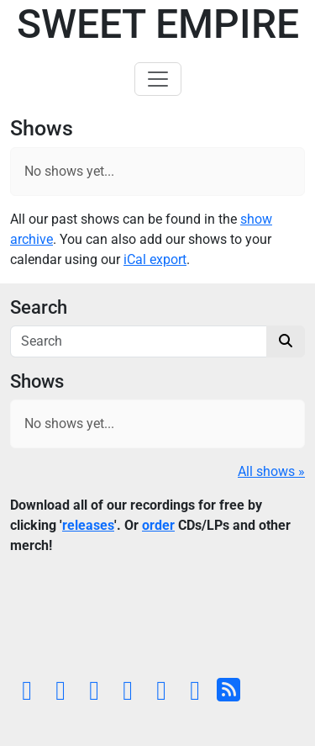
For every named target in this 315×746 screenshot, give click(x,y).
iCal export (154, 259)
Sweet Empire (158, 24)
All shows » (271, 471)
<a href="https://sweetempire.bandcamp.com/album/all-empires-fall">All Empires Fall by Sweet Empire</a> (157, 619)
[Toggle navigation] (157, 79)
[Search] (138, 341)
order (158, 525)
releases (88, 525)
